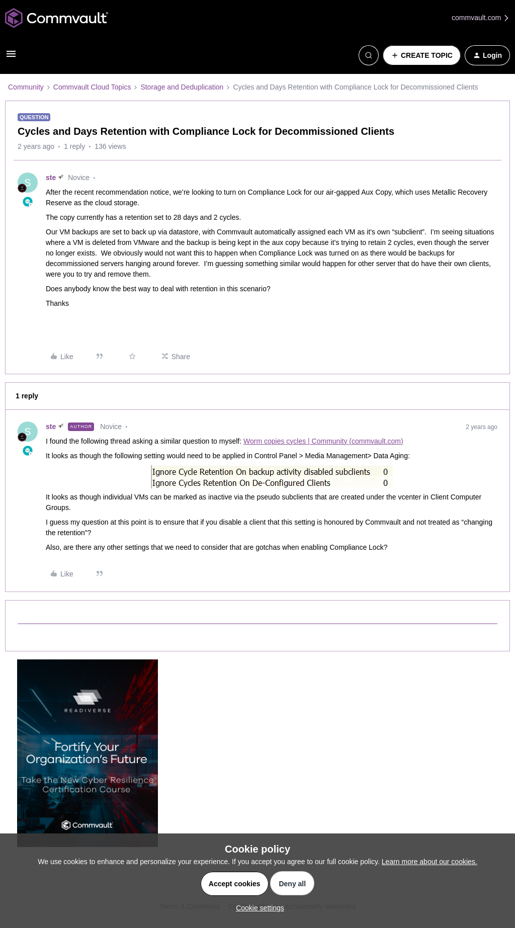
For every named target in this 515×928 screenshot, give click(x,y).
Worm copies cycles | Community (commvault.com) (323, 441)
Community (26, 87)
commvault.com (481, 18)
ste (51, 178)
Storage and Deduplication (181, 87)
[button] (11, 57)
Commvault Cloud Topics (92, 87)
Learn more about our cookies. (429, 862)
